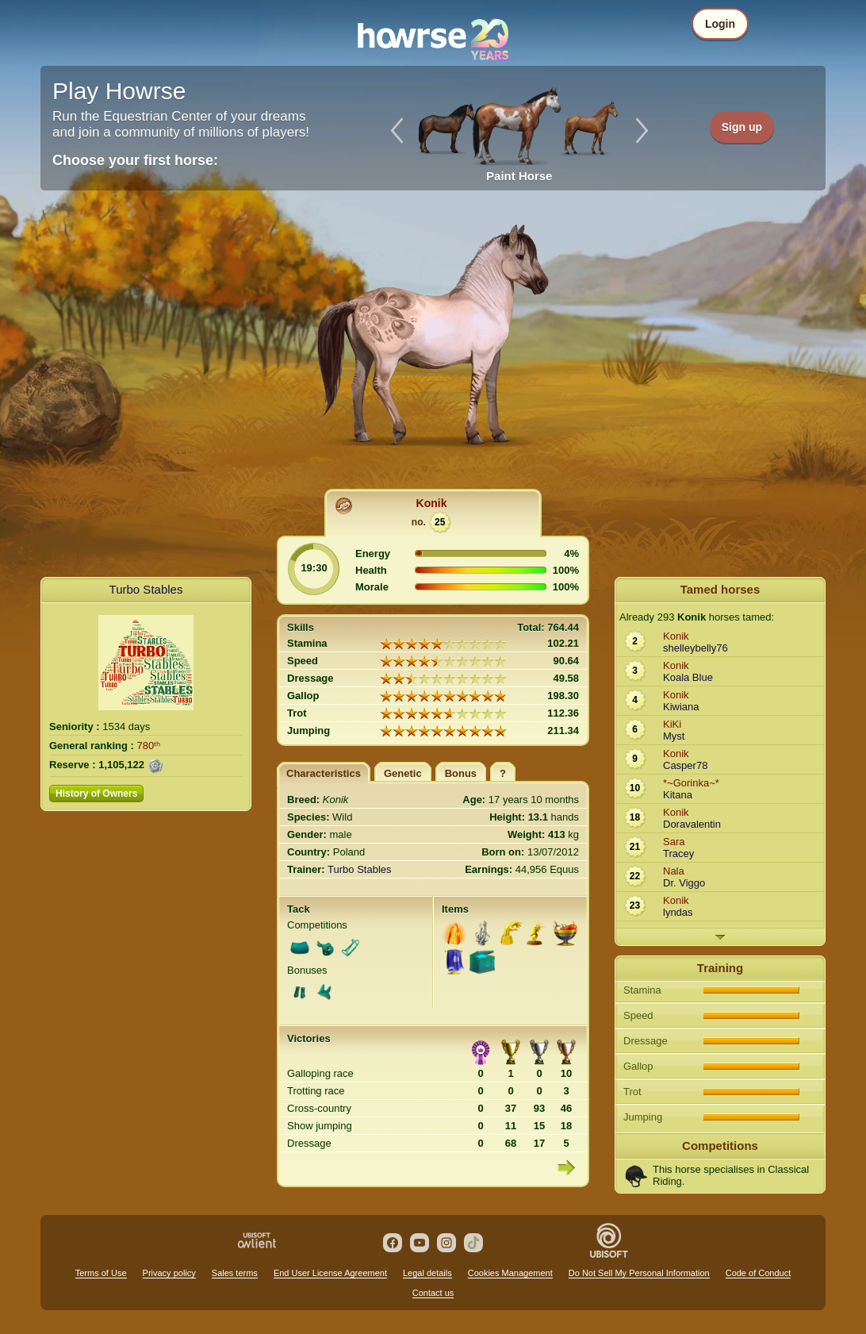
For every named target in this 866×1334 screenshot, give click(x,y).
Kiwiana (681, 707)
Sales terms (235, 1273)
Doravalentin (692, 824)
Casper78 (685, 765)
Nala (673, 871)
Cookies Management (510, 1273)
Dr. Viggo (684, 883)
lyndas (678, 912)
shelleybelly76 (695, 648)
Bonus (461, 773)
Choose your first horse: (135, 160)
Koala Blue (688, 677)
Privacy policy (169, 1273)
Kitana (677, 795)
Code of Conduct (758, 1273)
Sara (673, 842)
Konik (431, 503)
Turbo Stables (146, 589)
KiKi (672, 724)
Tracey (678, 853)
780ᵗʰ (149, 746)
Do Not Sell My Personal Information (639, 1273)
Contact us (433, 1292)
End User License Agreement (330, 1273)
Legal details (427, 1273)
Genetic (403, 773)
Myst (673, 736)
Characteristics (323, 773)
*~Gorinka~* (691, 783)
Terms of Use (101, 1273)
